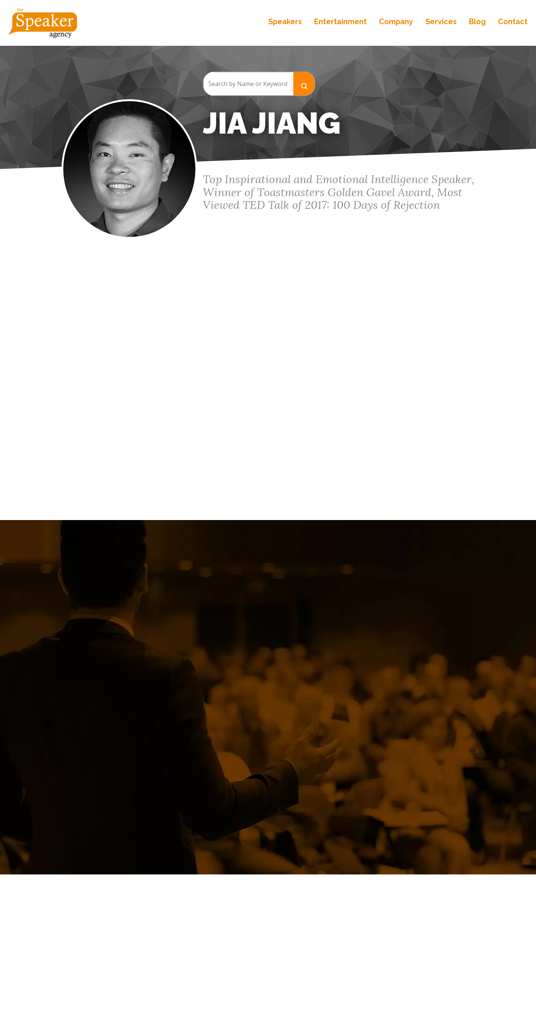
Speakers (284, 22)
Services (440, 22)
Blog (476, 22)
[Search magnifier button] (304, 83)
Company (395, 22)
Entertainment (339, 22)
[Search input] (248, 83)
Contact (512, 22)
